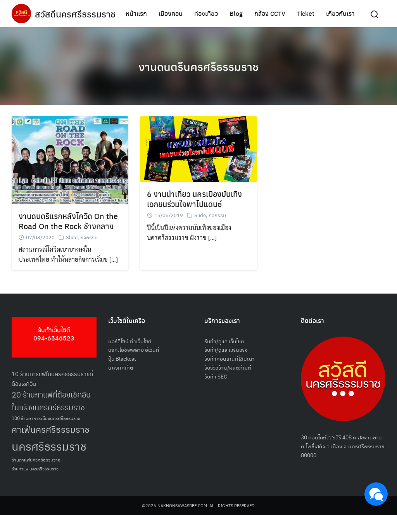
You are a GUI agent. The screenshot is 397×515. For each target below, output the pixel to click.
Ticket (305, 13)
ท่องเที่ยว (206, 13)
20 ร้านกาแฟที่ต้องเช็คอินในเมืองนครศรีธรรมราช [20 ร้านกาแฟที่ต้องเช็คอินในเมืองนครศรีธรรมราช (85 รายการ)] (51, 401)
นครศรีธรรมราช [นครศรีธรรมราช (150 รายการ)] (49, 446)
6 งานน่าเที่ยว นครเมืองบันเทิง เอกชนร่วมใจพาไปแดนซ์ (194, 198)
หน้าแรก (136, 13)
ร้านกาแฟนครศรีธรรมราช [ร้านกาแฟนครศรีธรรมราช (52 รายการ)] (36, 459)
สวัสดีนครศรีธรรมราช (76, 13)
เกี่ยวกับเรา (340, 13)
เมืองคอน (171, 13)
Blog (236, 13)
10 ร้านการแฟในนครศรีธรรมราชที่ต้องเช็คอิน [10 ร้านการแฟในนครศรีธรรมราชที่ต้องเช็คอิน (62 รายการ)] (52, 378)
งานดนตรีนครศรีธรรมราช (199, 66)
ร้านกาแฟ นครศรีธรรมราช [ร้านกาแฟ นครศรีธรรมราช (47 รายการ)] (35, 469)
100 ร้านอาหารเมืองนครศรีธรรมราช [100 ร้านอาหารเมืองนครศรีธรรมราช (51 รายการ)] (46, 418)
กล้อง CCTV (269, 13)
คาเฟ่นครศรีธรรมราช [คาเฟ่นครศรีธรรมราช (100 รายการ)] (51, 429)
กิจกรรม (89, 237)
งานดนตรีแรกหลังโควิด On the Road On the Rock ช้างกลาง (68, 221)
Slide (72, 237)
